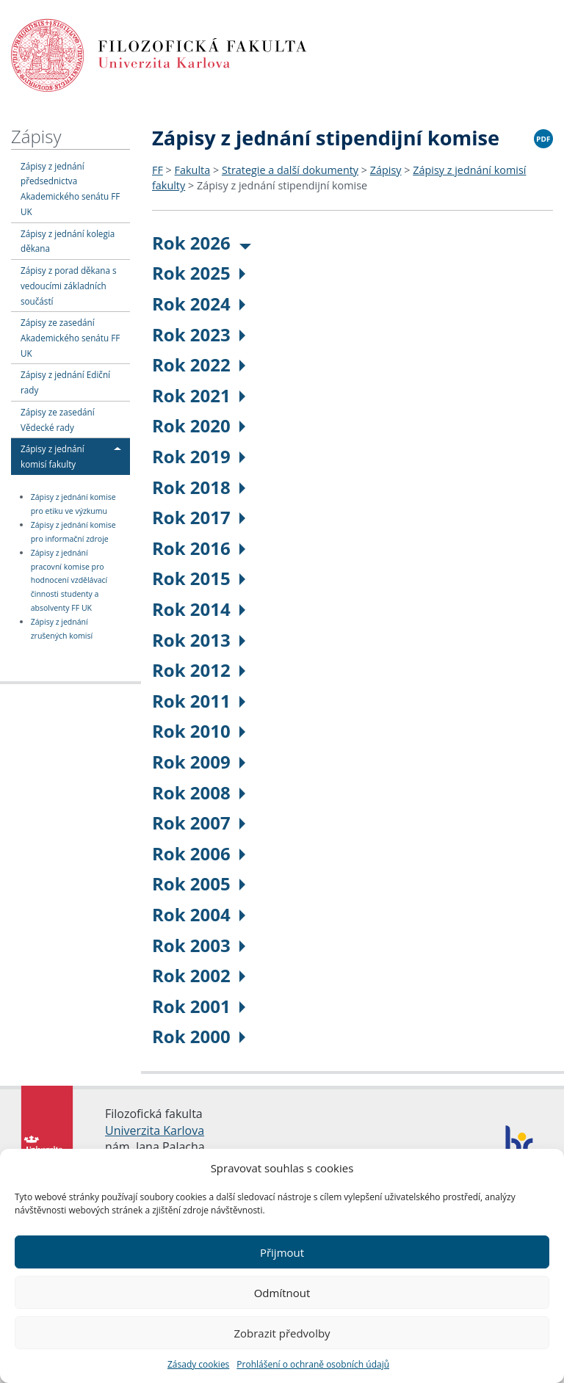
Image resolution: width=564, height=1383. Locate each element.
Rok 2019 (198, 456)
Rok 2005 (198, 883)
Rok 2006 (198, 853)
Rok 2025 (198, 273)
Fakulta (193, 170)
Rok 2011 (198, 701)
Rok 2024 (198, 303)
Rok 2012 (198, 670)
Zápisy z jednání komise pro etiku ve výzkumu (73, 504)
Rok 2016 (198, 548)
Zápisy (36, 136)
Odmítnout (282, 1292)
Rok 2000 (198, 1036)
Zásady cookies (198, 1364)
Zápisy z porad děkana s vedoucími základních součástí (69, 285)
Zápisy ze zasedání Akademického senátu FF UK (70, 337)
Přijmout (282, 1252)
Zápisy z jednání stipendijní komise (282, 185)
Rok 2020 (198, 425)
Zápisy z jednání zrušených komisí (62, 629)
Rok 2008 (198, 792)
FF (157, 170)
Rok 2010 (198, 731)
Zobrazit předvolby (282, 1333)
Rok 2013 (198, 640)
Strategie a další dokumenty (290, 170)
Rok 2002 (198, 975)
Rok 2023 (198, 334)
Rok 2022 (198, 364)
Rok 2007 (198, 822)
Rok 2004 (198, 914)
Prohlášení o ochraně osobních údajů (312, 1364)
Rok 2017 (198, 517)
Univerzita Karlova (154, 1130)
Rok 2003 (198, 945)
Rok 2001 (198, 1006)
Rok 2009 (198, 761)
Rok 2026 (201, 242)
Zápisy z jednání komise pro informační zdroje (73, 532)
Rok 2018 (198, 487)
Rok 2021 (198, 395)
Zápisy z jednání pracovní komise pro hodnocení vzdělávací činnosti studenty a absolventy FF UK (69, 580)
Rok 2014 (198, 609)
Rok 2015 (198, 578)
